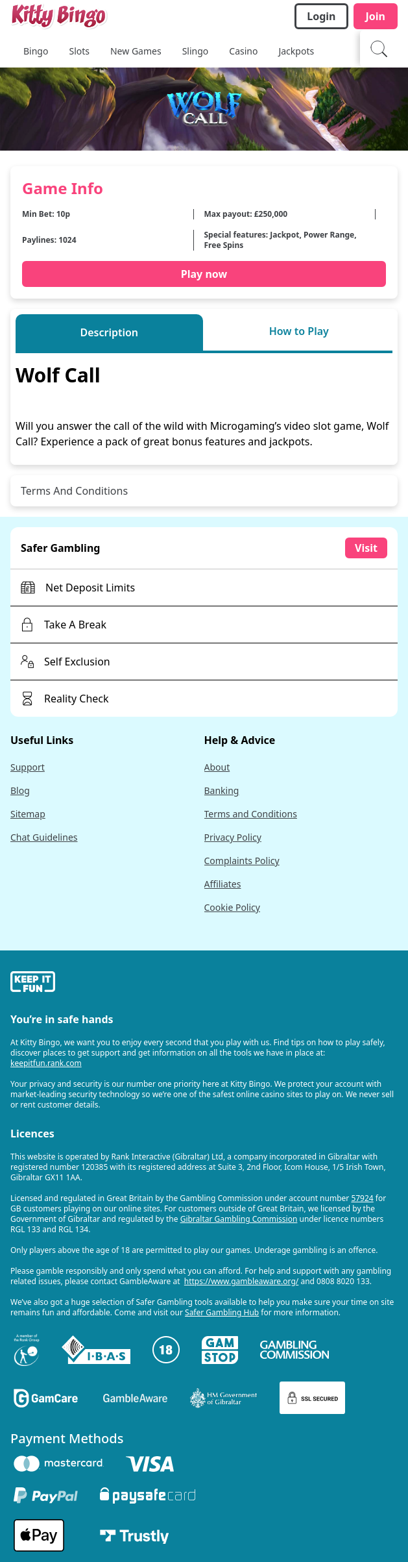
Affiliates (222, 884)
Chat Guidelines (44, 837)
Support (27, 767)
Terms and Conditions (250, 814)
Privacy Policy (232, 837)
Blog (20, 790)
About (217, 767)
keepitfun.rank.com (46, 1063)
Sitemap (27, 814)
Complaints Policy (242, 860)
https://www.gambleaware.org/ (241, 1281)
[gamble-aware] (204, 983)
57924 (362, 1198)
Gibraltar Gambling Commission (239, 1218)
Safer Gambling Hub (222, 1312)
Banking (221, 790)
